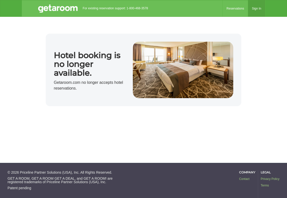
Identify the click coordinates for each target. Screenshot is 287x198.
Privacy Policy (270, 179)
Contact (244, 179)
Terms (265, 185)
